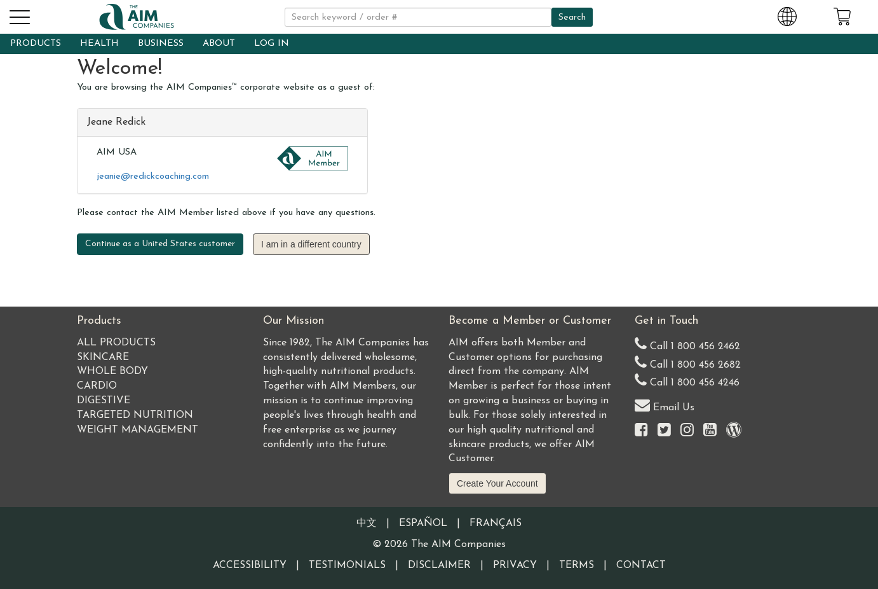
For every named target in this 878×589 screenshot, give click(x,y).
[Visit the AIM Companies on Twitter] (664, 431)
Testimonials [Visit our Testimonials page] (347, 565)
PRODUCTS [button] (35, 43)
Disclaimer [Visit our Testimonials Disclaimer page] (439, 565)
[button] (19, 15)
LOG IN (271, 43)
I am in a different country (311, 244)
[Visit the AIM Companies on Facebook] (641, 431)
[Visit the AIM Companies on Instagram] (687, 431)
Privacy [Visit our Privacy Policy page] (515, 565)
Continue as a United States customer (160, 244)
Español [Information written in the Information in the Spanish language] (423, 523)
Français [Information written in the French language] (495, 523)
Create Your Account (497, 483)
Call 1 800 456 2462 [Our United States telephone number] (687, 344)
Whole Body (112, 371)
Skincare (103, 357)
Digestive (103, 401)
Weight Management (137, 430)
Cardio (97, 386)
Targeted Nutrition (135, 415)
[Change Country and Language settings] (787, 14)
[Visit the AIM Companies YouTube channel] (710, 431)
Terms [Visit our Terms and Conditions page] (576, 565)
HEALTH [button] (99, 43)
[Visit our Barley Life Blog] (733, 431)
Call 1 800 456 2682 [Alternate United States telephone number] (688, 362)
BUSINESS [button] (161, 43)
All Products (116, 343)
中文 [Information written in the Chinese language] (366, 523)
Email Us (664, 405)
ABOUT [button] (219, 43)
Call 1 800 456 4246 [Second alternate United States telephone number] (687, 380)
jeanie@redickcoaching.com (153, 176)
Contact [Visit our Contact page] (641, 565)
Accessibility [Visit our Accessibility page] (250, 565)
